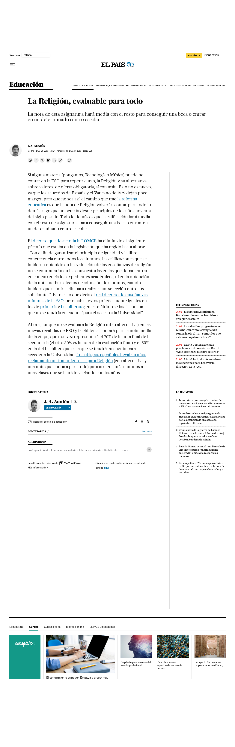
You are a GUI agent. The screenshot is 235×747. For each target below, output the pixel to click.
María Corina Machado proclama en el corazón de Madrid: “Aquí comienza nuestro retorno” (198, 348)
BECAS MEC (198, 86)
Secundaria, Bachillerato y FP (112, 86)
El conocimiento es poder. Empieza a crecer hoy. (77, 677)
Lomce (124, 450)
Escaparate (16, 626)
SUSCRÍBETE (194, 55)
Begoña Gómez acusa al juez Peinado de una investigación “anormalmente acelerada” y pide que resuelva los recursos (202, 451)
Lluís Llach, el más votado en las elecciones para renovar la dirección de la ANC (199, 363)
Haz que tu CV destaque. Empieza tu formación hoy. (209, 664)
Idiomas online (75, 626)
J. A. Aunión (36, 146)
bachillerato (72, 306)
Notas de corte (157, 86)
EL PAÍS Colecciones (102, 626)
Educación (26, 84)
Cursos (33, 626)
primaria (48, 306)
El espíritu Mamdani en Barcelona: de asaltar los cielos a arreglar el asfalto (197, 315)
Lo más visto (184, 392)
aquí (106, 467)
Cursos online (52, 626)
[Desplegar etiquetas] (149, 449)
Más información (38, 467)
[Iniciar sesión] (214, 55)
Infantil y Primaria (83, 86)
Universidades (138, 86)
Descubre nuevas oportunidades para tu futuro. (169, 665)
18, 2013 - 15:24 (45, 151)
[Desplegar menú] (12, 65)
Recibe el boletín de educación (50, 421)
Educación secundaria (63, 450)
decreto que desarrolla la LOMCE (65, 240)
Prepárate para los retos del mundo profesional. (135, 664)
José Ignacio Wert (38, 450)
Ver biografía (58, 407)
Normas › (147, 431)
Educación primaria (90, 450)
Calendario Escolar (180, 86)
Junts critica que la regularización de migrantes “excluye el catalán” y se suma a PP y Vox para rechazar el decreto (202, 403)
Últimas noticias (216, 86)
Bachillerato (111, 450)
